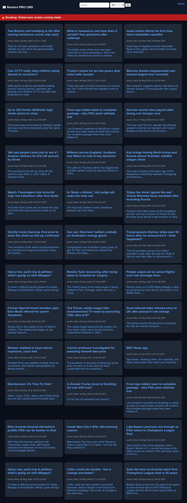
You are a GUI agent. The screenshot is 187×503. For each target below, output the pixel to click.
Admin (181, 3)
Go (128, 5)
